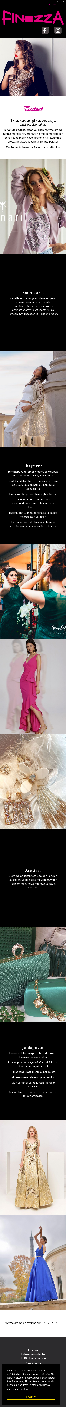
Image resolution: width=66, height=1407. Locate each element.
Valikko (51, 4)
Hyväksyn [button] (31, 1397)
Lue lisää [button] (24, 1389)
